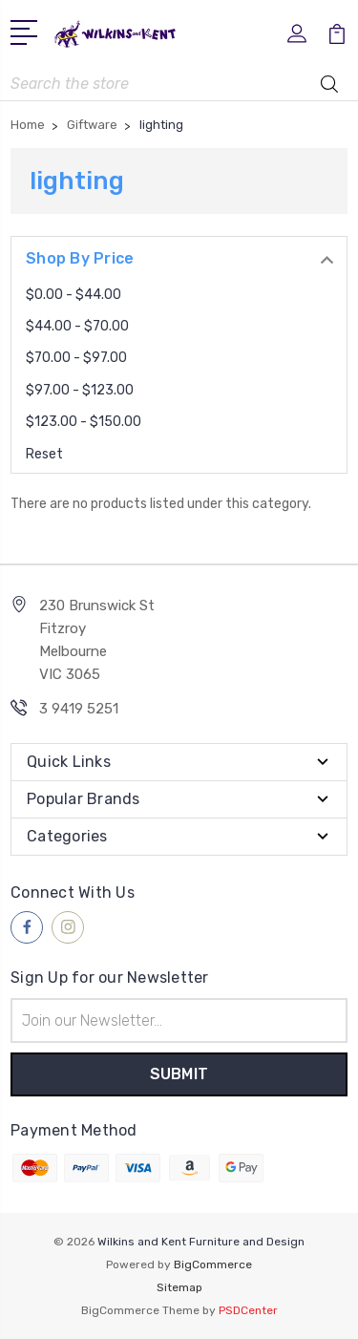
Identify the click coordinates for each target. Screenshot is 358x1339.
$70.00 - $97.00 (76, 358)
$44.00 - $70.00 (77, 326)
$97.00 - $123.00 (80, 390)
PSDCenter (248, 1310)
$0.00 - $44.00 (73, 295)
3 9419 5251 (78, 708)
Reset (44, 454)
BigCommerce (213, 1264)
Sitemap (179, 1287)
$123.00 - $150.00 (83, 422)
